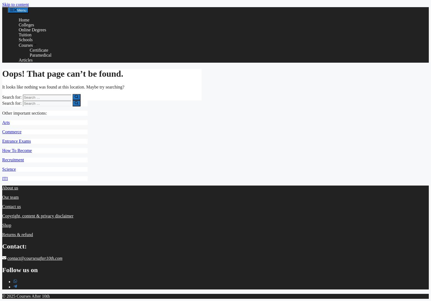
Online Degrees (32, 29)
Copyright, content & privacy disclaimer (37, 216)
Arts (6, 122)
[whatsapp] (15, 281)
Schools (26, 39)
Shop (6, 225)
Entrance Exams (16, 141)
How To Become (17, 150)
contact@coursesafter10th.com (34, 258)
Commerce (11, 131)
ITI (5, 178)
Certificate (39, 50)
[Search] (77, 97)
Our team (10, 197)
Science (9, 169)
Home (24, 20)
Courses (28, 45)
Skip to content (15, 4)
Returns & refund (17, 234)
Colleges (26, 25)
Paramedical (40, 55)
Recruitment (13, 160)
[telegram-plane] (15, 287)
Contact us (11, 206)
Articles (26, 60)
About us (10, 188)
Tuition (25, 34)
